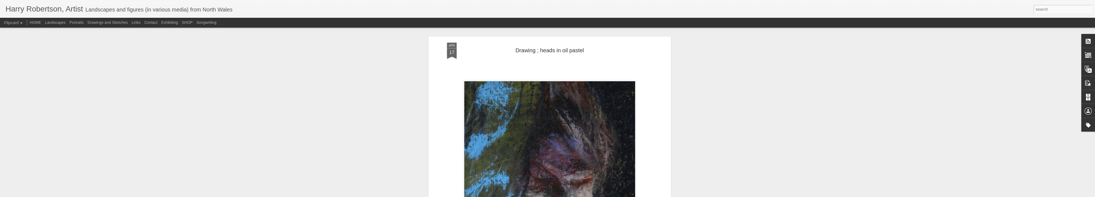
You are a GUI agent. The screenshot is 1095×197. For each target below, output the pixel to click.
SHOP (187, 22)
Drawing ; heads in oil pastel (549, 50)
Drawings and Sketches (108, 22)
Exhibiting (169, 22)
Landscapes (55, 22)
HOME (35, 22)
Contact (150, 22)
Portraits (77, 22)
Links (136, 22)
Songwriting (207, 22)
